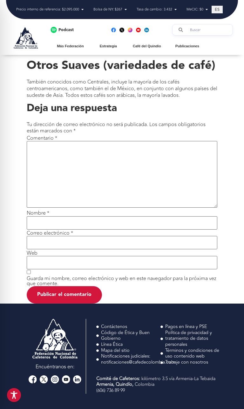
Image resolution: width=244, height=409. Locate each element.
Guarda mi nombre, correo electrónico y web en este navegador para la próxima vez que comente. (121, 281)
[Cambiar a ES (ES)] (217, 9)
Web (32, 253)
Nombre (38, 213)
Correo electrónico (50, 233)
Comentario (42, 138)
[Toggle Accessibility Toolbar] (14, 395)
